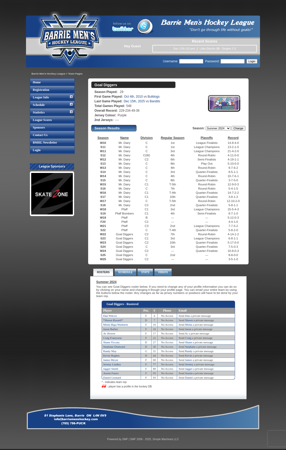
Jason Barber (110, 329)
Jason (188, 329)
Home (37, 82)
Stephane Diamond (114, 346)
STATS (145, 272)
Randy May (110, 351)
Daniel (189, 377)
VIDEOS (163, 272)
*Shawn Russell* (113, 320)
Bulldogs (154, 96)
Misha (188, 324)
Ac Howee (109, 333)
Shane (188, 342)
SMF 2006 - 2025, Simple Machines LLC (154, 439)
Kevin (188, 355)
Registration (41, 90)
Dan (187, 315)
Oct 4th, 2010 (133, 96)
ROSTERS (103, 272)
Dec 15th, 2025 (134, 101)
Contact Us (40, 135)
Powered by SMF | (118, 439)
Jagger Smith (110, 368)
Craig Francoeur (112, 337)
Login (37, 150)
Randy (189, 351)
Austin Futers (111, 373)
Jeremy (189, 364)
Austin (188, 373)
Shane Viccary (111, 342)
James (188, 359)
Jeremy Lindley (112, 364)
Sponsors (39, 127)
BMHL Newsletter (45, 142)
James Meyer (110, 359)
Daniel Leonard (112, 377)
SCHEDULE (125, 272)
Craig (188, 337)
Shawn (189, 320)
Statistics (39, 112)
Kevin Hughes (111, 355)
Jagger (189, 368)
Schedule (39, 105)
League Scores (42, 120)
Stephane (190, 346)
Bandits (155, 101)
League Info (41, 97)
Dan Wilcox (110, 315)
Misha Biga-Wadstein (115, 324)
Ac (186, 333)
